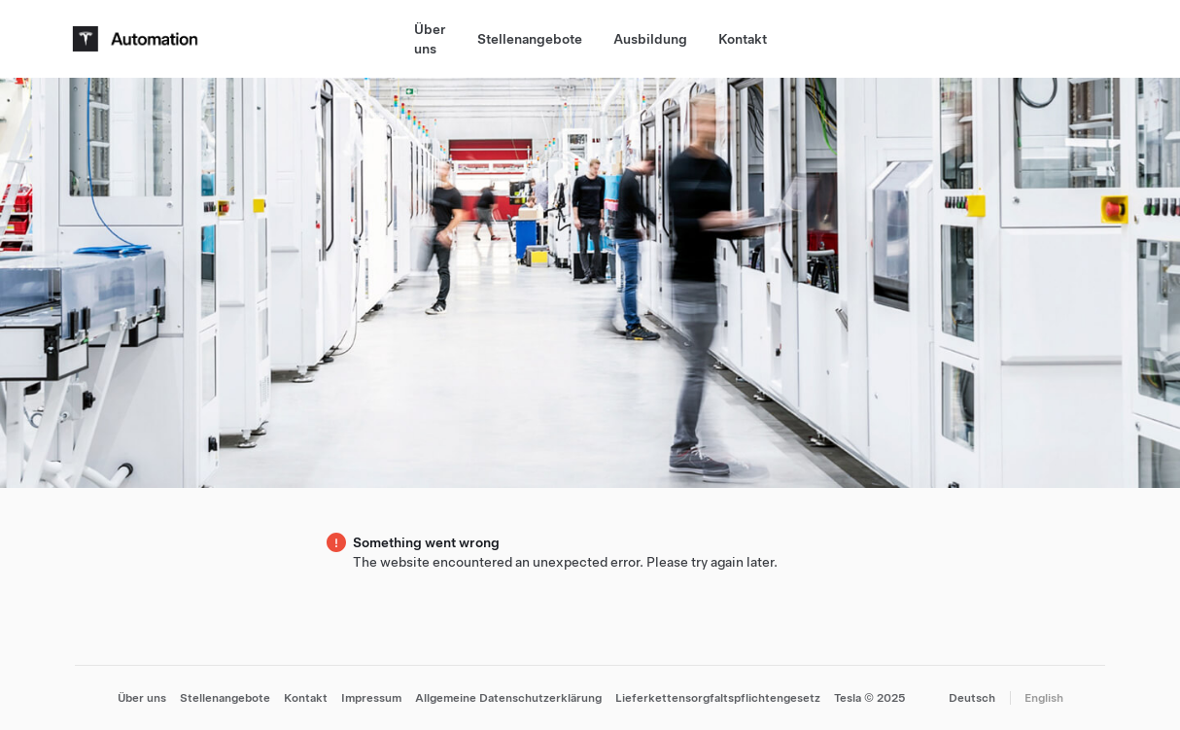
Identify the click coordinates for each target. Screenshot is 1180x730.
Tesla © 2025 (870, 698)
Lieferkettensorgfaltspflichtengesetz (717, 698)
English (1043, 698)
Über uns (430, 38)
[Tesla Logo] (138, 39)
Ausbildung (650, 39)
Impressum (371, 698)
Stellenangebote (529, 39)
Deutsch (972, 698)
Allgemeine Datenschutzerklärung (508, 698)
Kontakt (742, 39)
